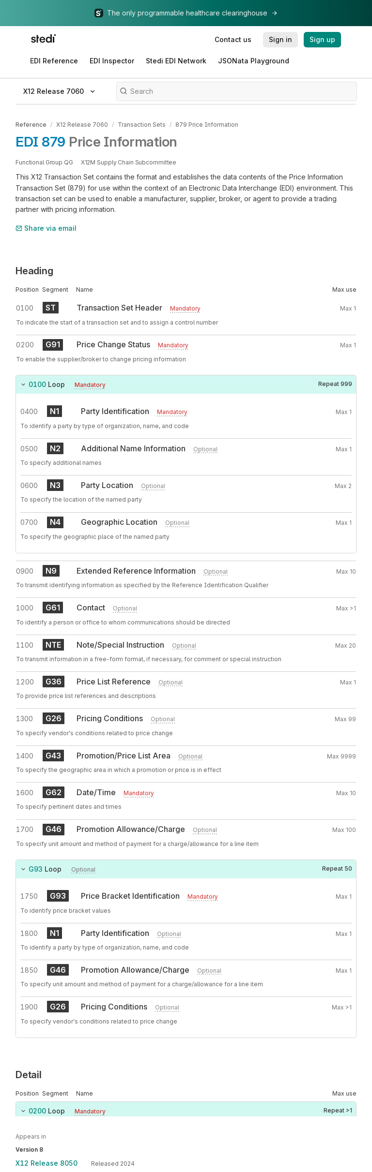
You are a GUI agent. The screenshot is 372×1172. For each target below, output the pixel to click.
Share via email (46, 228)
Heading (34, 271)
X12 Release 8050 (47, 1163)
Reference (31, 124)
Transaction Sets (142, 124)
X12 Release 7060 (82, 124)
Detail (29, 1075)
